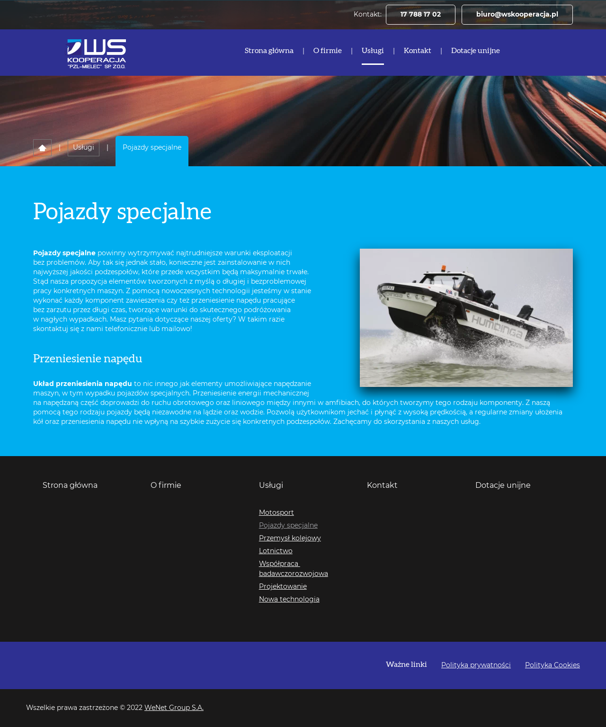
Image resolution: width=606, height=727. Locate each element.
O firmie (327, 50)
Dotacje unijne (475, 50)
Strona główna (269, 50)
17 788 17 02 (421, 14)
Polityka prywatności (476, 665)
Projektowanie (283, 586)
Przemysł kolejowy (290, 538)
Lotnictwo (276, 551)
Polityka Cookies (552, 665)
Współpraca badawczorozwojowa (293, 569)
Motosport (276, 513)
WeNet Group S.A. (174, 708)
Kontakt (417, 50)
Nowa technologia (289, 599)
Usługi (373, 50)
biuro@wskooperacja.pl (517, 14)
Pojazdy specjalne (288, 525)
